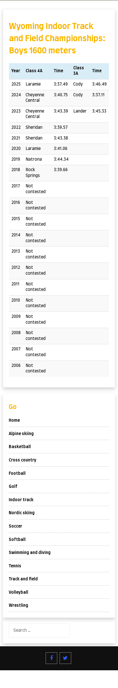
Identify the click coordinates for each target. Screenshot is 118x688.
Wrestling (18, 606)
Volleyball (18, 593)
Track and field (23, 579)
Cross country (22, 460)
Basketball (20, 447)
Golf (13, 487)
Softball (17, 540)
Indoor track (21, 500)
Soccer (15, 526)
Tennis (15, 566)
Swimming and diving (30, 553)
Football (17, 474)
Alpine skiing (21, 434)
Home (14, 421)
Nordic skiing (22, 513)
